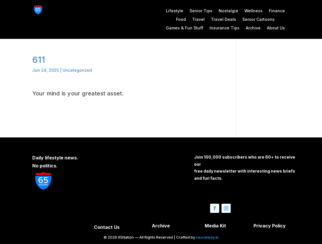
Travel (198, 19)
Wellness (253, 11)
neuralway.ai (207, 237)
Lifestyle (174, 11)
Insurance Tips (225, 28)
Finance (277, 11)
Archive (253, 28)
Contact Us (107, 227)
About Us (276, 28)
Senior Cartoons (258, 19)
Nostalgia (228, 11)
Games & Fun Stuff (184, 28)
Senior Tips (201, 11)
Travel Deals (223, 19)
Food (181, 19)
